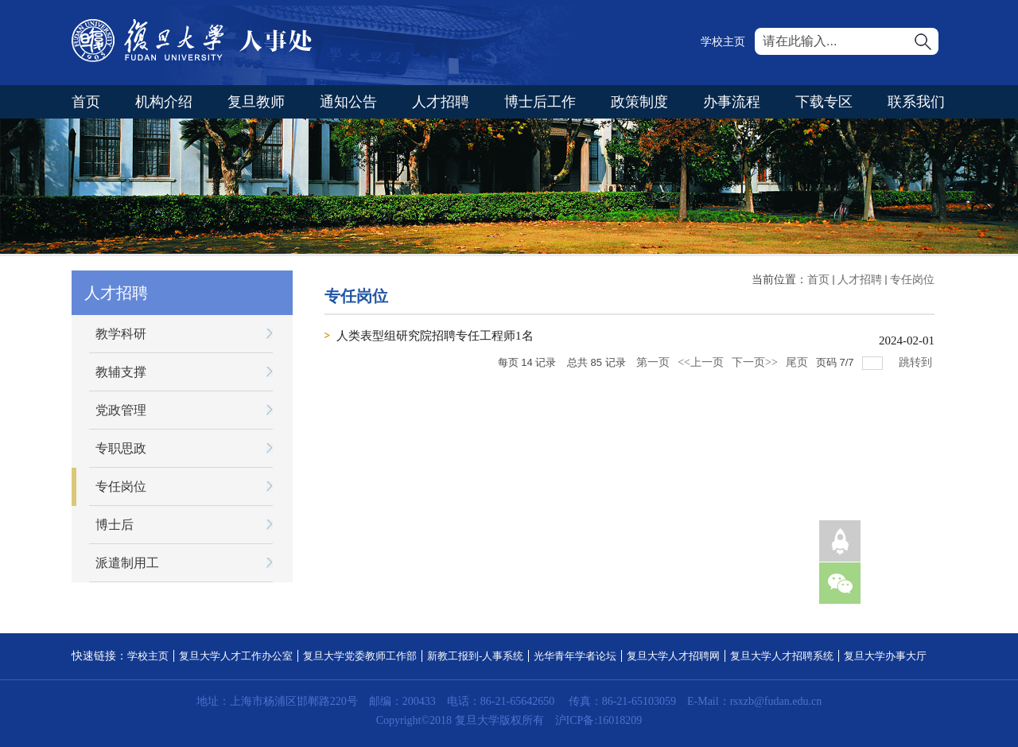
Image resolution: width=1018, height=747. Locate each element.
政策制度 (639, 102)
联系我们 (916, 102)
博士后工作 (540, 102)
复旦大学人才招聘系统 (781, 656)
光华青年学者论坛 (575, 656)
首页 (86, 102)
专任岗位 (912, 280)
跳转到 (917, 362)
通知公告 (348, 102)
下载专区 (824, 102)
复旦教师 (256, 102)
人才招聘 (440, 102)
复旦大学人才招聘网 (673, 656)
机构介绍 (163, 102)
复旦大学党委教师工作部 (360, 656)
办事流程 (731, 102)
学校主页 (723, 42)
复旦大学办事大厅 (885, 656)
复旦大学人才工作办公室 (236, 656)
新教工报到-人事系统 (475, 656)
